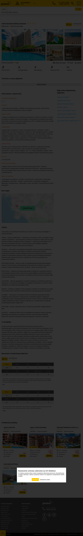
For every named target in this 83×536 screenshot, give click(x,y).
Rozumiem (35, 479)
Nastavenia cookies (45, 479)
